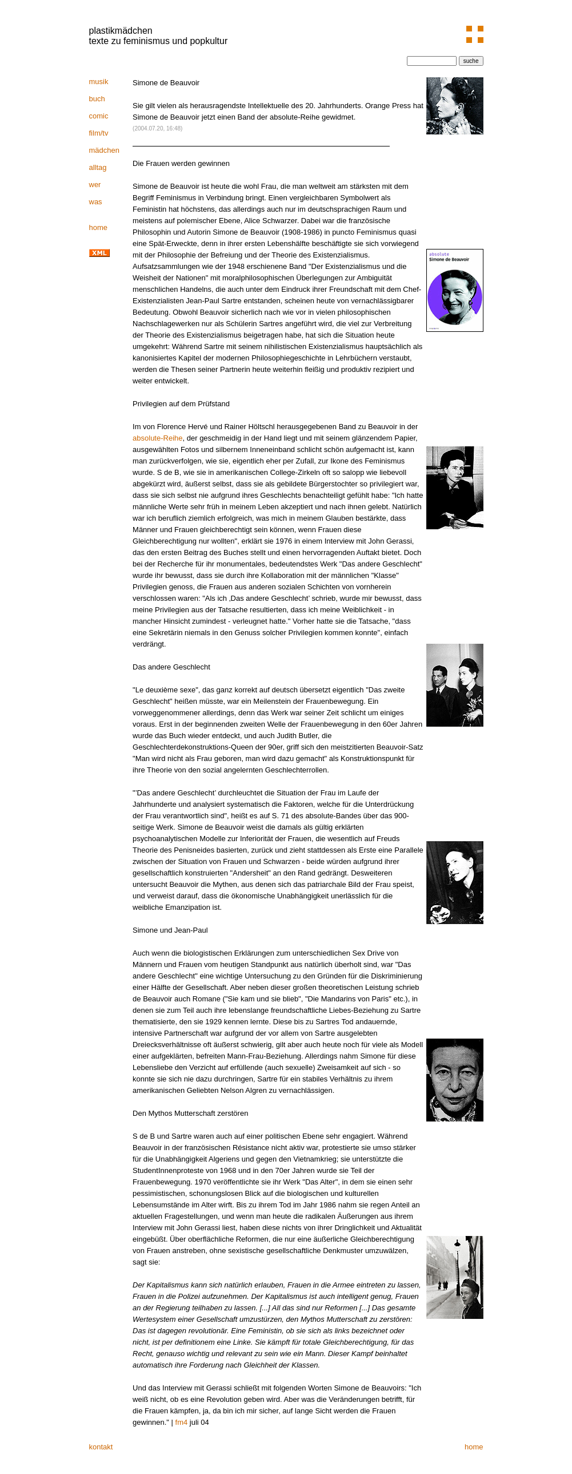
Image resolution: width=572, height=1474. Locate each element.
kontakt (101, 1447)
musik (99, 81)
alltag (98, 167)
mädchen (104, 150)
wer (95, 184)
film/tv (99, 133)
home (98, 227)
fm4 (181, 1422)
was (95, 201)
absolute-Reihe (157, 438)
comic (99, 116)
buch (97, 98)
